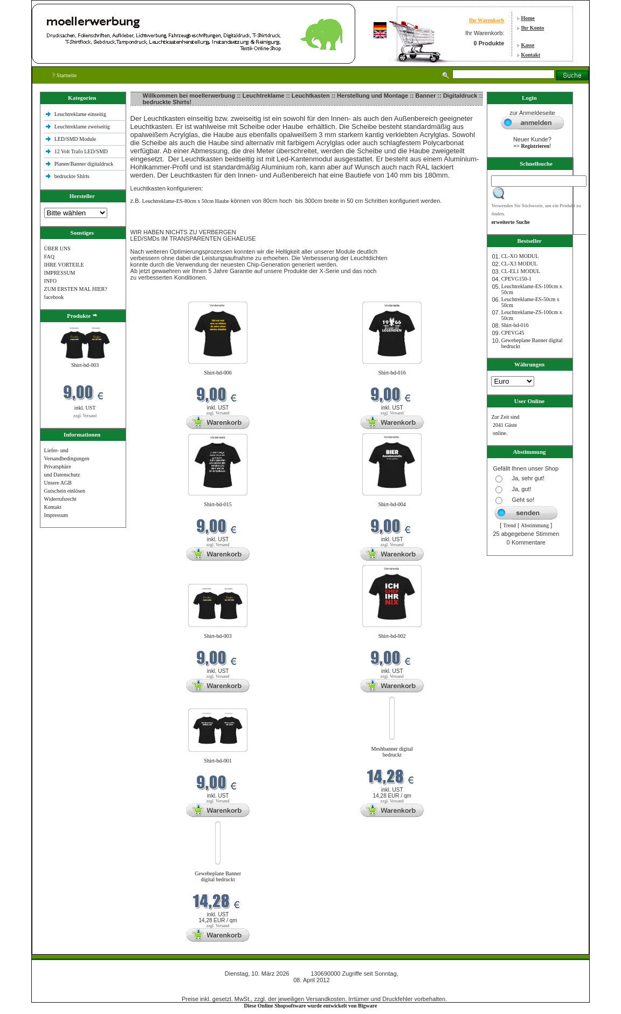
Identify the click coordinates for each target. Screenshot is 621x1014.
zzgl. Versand (84, 415)
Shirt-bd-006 (218, 373)
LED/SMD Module (75, 139)
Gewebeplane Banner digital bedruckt (218, 876)
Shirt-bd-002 (392, 636)
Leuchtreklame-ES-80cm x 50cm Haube (185, 201)
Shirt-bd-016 (392, 373)
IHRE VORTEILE (64, 265)
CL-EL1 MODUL (521, 271)
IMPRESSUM (59, 273)
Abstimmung (535, 525)
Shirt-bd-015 (218, 504)
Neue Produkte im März (158, 295)
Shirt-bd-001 (218, 761)
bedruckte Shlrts (71, 176)
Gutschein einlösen (64, 491)
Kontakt (530, 55)
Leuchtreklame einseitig (81, 114)
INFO (50, 281)
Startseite (65, 75)
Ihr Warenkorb (486, 20)
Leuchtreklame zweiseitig (83, 127)
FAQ (49, 257)
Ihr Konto (532, 28)
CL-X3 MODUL (519, 264)
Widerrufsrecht (60, 499)
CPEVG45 (513, 333)
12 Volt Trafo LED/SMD (81, 151)
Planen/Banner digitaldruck (84, 164)
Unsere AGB (58, 483)
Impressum (56, 515)
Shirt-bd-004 (392, 504)
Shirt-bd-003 (85, 365)
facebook (54, 297)
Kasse (527, 45)
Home (528, 18)
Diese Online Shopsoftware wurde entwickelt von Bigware (310, 1006)
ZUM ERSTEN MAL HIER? (75, 289)
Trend (509, 525)
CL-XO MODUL (520, 256)
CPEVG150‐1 (516, 279)
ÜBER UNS (57, 248)
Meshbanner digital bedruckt (392, 752)
